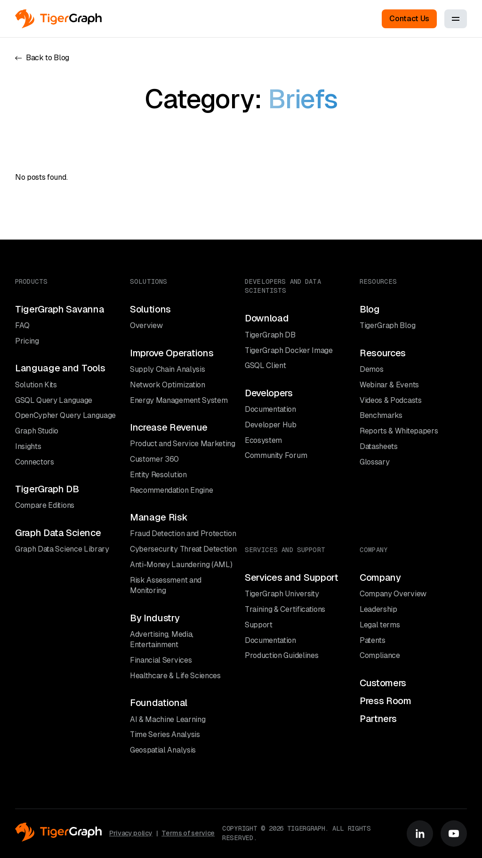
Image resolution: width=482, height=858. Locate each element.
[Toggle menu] (455, 18)
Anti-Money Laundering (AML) (181, 564)
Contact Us (409, 18)
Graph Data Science (58, 533)
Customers (383, 683)
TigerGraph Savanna (59, 309)
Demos (371, 369)
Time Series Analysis (165, 734)
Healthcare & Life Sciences (175, 675)
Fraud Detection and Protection (183, 533)
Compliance (380, 655)
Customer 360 (154, 459)
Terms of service (188, 833)
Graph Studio (36, 430)
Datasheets (379, 446)
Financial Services (161, 660)
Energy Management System (178, 400)
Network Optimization (167, 384)
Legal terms (380, 624)
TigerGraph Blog (387, 325)
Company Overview (393, 593)
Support (259, 624)
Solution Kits (36, 384)
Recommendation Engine (171, 490)
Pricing (27, 341)
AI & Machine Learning (167, 719)
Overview (146, 325)
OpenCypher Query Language (65, 415)
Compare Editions (44, 505)
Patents (373, 640)
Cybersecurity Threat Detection (183, 549)
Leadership (378, 609)
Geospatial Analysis (163, 750)
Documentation (270, 409)
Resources (383, 353)
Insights (28, 446)
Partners (378, 719)
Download (267, 318)
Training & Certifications (285, 609)
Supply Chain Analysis (167, 369)
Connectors (34, 461)
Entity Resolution (158, 474)
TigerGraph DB (47, 489)
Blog (370, 309)
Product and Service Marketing (182, 443)
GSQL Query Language (53, 400)
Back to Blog (42, 57)
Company (380, 577)
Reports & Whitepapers (399, 430)
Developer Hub (271, 424)
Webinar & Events (389, 384)
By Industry (154, 618)
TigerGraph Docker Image (289, 350)
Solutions (150, 309)
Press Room (385, 701)
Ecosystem (263, 440)
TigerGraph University (282, 593)
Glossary (374, 461)
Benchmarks (381, 415)
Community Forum (276, 455)
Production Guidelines (281, 655)
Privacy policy (131, 833)
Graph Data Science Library (62, 549)
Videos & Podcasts (391, 400)
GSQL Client (265, 365)
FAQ (22, 325)
